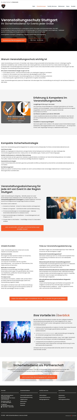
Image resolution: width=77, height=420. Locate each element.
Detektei (22, 405)
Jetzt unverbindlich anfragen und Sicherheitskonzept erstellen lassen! (22, 228)
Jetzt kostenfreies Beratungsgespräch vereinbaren (38, 377)
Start (33, 6)
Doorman (22, 403)
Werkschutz (23, 401)
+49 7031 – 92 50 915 (8, 407)
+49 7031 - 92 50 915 (36, 40)
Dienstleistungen (41, 6)
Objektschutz (24, 399)
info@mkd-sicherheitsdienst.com (7, 405)
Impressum (62, 395)
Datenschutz (62, 397)
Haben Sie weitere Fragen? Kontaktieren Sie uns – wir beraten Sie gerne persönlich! (38, 298)
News (67, 6)
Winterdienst (42, 395)
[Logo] (3, 6)
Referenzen (61, 6)
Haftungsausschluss (64, 399)
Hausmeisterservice (44, 397)
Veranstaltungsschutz (26, 395)
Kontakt (73, 6)
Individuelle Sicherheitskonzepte (45, 333)
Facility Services (52, 6)
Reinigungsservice (44, 399)
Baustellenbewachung (26, 397)
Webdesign (68, 415)
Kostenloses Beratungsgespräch (13, 40)
